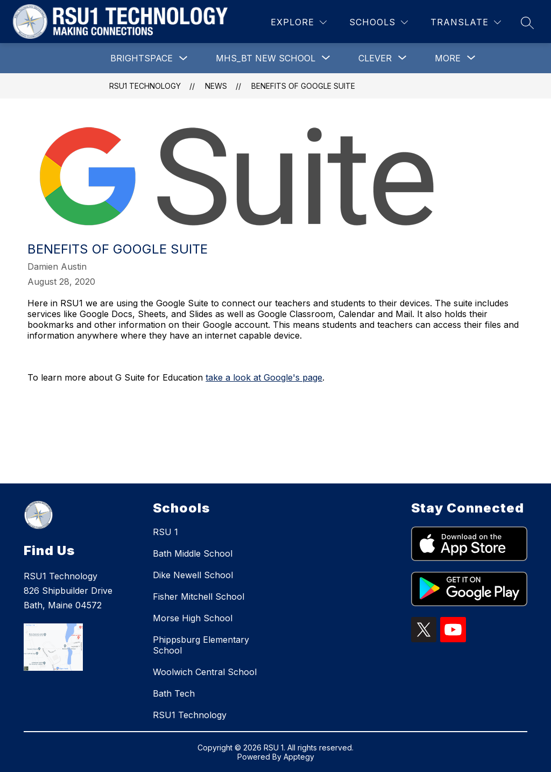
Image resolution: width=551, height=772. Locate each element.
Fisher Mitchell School (198, 596)
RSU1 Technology (145, 85)
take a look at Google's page (264, 377)
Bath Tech (174, 693)
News (216, 85)
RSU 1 (165, 532)
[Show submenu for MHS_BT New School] (265, 58)
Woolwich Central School (205, 671)
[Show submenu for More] (448, 58)
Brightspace (141, 58)
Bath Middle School (192, 553)
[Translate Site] (466, 22)
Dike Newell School (193, 575)
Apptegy (299, 756)
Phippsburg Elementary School (201, 645)
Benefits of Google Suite (303, 85)
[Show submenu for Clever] (375, 58)
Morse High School (192, 618)
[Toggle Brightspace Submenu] (183, 58)
